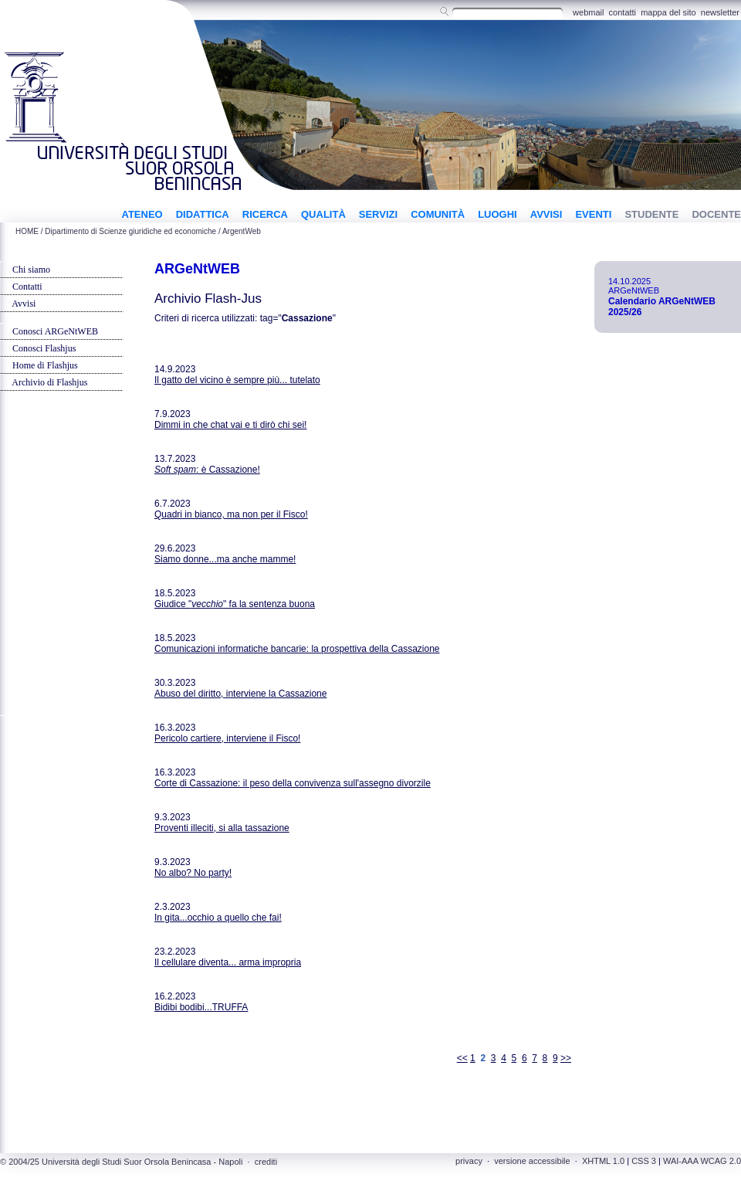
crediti (266, 1161)
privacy (468, 1161)
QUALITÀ (323, 214)
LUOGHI (497, 214)
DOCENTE (716, 214)
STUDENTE (651, 214)
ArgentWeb (241, 231)
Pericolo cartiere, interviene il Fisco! (227, 738)
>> (565, 1058)
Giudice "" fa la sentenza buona (234, 604)
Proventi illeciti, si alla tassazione (221, 828)
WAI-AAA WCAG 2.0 (702, 1161)
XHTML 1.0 (603, 1161)
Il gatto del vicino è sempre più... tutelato (237, 380)
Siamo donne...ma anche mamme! (225, 559)
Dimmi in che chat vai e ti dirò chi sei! (230, 424)
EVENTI (593, 214)
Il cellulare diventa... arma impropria (227, 962)
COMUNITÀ (438, 214)
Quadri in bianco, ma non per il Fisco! (231, 514)
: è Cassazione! (207, 469)
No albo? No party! (193, 872)
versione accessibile (532, 1161)
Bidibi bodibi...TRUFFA (201, 1007)
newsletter (720, 12)
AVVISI (546, 214)
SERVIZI (378, 214)
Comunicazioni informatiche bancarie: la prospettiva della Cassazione (297, 648)
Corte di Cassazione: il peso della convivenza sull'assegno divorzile (292, 783)
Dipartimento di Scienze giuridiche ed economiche (130, 231)
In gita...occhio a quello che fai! (218, 917)
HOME (27, 231)
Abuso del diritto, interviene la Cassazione (240, 693)
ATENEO (141, 214)
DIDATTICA (202, 214)
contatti (622, 12)
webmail (588, 12)
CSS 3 (643, 1161)
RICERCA (265, 214)
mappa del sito (668, 12)
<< (462, 1058)
